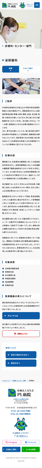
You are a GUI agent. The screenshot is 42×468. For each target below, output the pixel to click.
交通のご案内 (11, 449)
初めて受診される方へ (20, 354)
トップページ (6, 380)
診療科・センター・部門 (19, 380)
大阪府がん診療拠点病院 (21, 399)
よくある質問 (31, 449)
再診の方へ (15, 363)
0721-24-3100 (18, 410)
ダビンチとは (13, 315)
